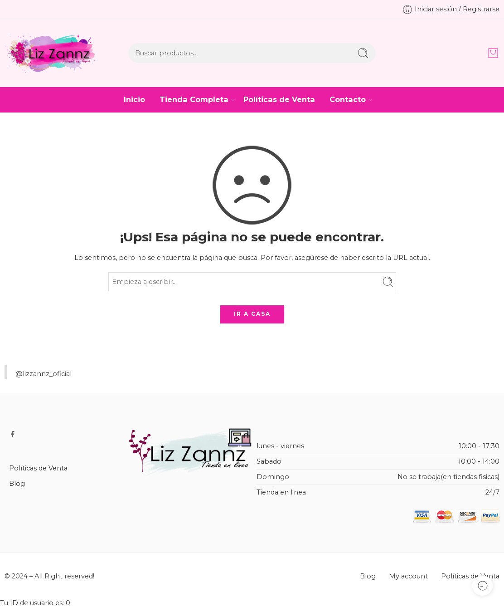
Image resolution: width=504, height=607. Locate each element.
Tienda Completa (194, 99)
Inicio (134, 99)
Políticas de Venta (279, 99)
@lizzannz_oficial (43, 374)
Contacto (348, 99)
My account (408, 576)
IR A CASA (252, 313)
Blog (17, 484)
